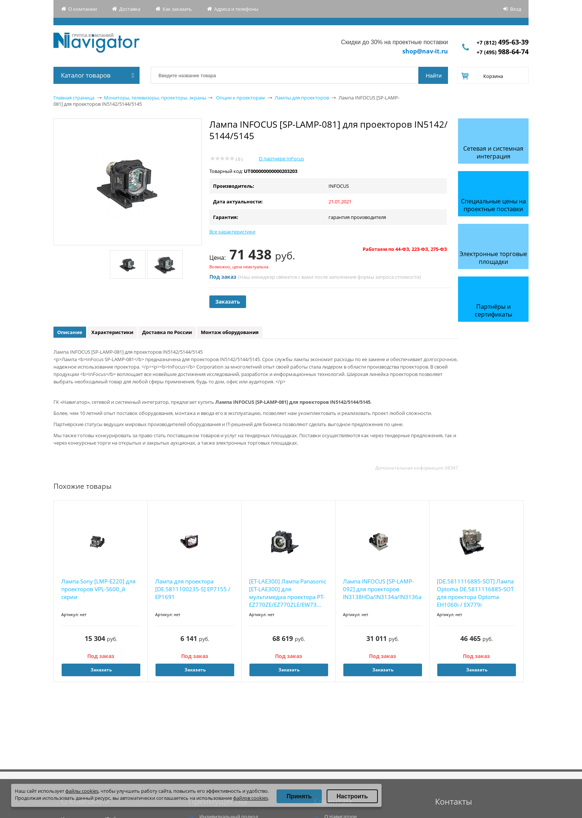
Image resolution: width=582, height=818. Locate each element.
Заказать (227, 301)
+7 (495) (503, 52)
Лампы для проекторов (302, 97)
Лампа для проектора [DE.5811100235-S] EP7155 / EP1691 (192, 589)
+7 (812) (503, 42)
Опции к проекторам (240, 97)
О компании (82, 9)
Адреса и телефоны (236, 9)
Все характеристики (232, 231)
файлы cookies (81, 791)
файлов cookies (250, 798)
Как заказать (177, 9)
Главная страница (73, 97)
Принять (299, 796)
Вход (515, 9)
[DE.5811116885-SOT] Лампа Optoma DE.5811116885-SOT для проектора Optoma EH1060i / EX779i (475, 592)
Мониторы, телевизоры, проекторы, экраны (155, 97)
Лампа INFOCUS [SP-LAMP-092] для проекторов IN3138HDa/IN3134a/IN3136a (382, 589)
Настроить (352, 796)
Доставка (129, 9)
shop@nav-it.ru (425, 51)
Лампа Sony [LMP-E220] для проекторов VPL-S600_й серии (98, 589)
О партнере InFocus (281, 158)
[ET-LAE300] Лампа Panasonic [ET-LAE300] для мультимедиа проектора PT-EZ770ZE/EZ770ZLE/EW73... (287, 592)
